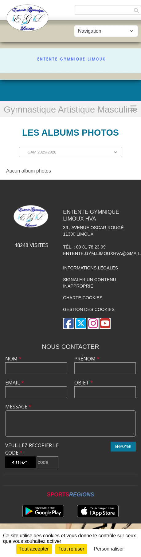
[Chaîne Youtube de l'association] (105, 323)
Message (18, 406)
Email (14, 382)
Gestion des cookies (89, 309)
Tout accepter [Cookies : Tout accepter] (34, 548)
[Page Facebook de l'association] (68, 323)
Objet (83, 382)
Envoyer (123, 446)
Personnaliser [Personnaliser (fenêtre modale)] (109, 548)
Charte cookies (82, 297)
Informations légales (90, 267)
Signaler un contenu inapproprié (89, 283)
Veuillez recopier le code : (32, 449)
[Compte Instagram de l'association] (93, 323)
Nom (13, 358)
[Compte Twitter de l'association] (80, 323)
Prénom (87, 358)
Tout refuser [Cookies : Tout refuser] (71, 548)
